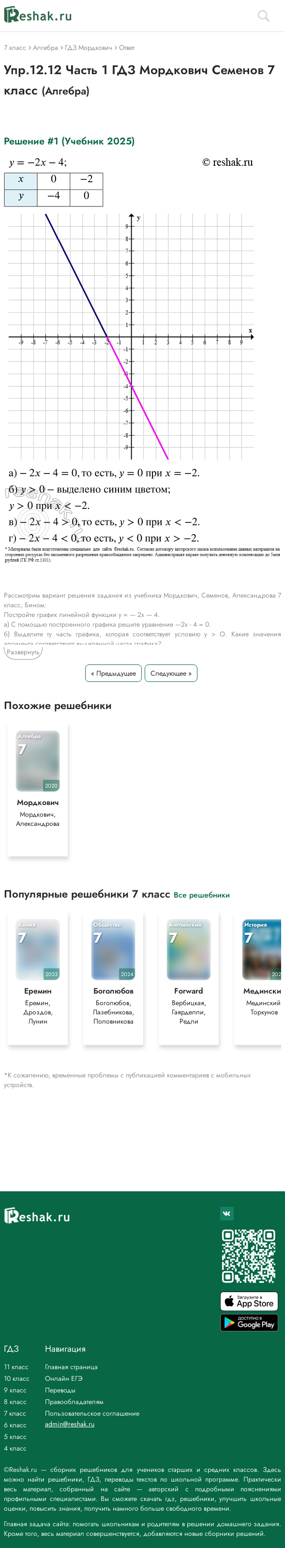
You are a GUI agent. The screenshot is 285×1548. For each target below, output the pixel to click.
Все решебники (202, 894)
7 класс (15, 1413)
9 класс (15, 1390)
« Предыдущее (113, 673)
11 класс (16, 1367)
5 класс (15, 1436)
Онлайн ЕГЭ (64, 1378)
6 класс (15, 1425)
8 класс (15, 1401)
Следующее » (171, 673)
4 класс (15, 1448)
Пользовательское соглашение (92, 1413)
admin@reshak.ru (69, 1424)
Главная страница (71, 1367)
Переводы (60, 1390)
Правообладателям (74, 1401)
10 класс (17, 1378)
